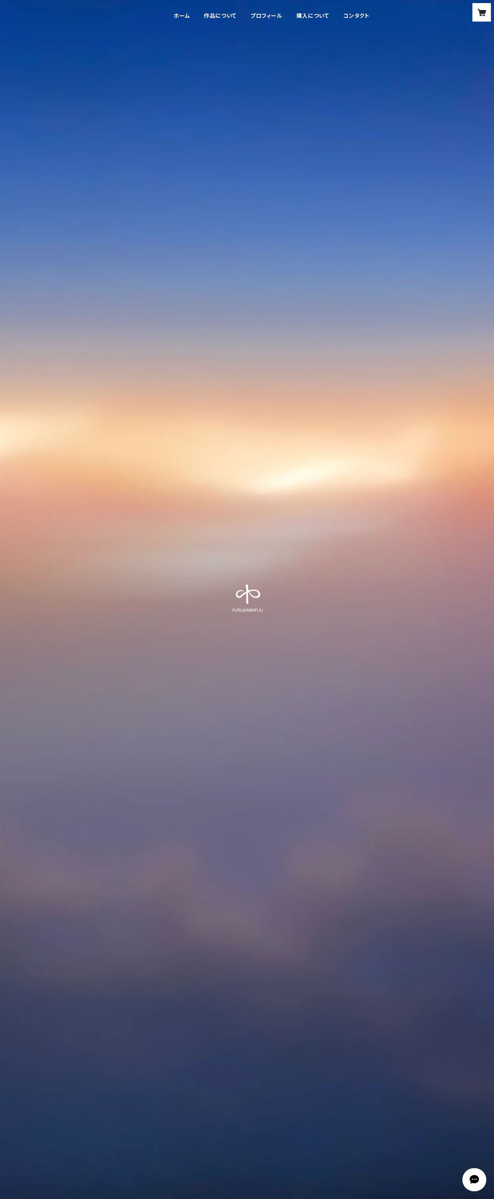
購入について (312, 15)
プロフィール (266, 15)
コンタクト (356, 15)
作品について (220, 15)
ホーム (182, 15)
